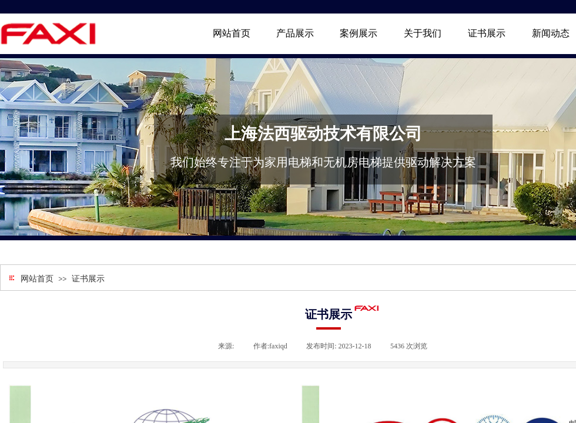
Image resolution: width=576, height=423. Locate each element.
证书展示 (88, 278)
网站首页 (37, 278)
